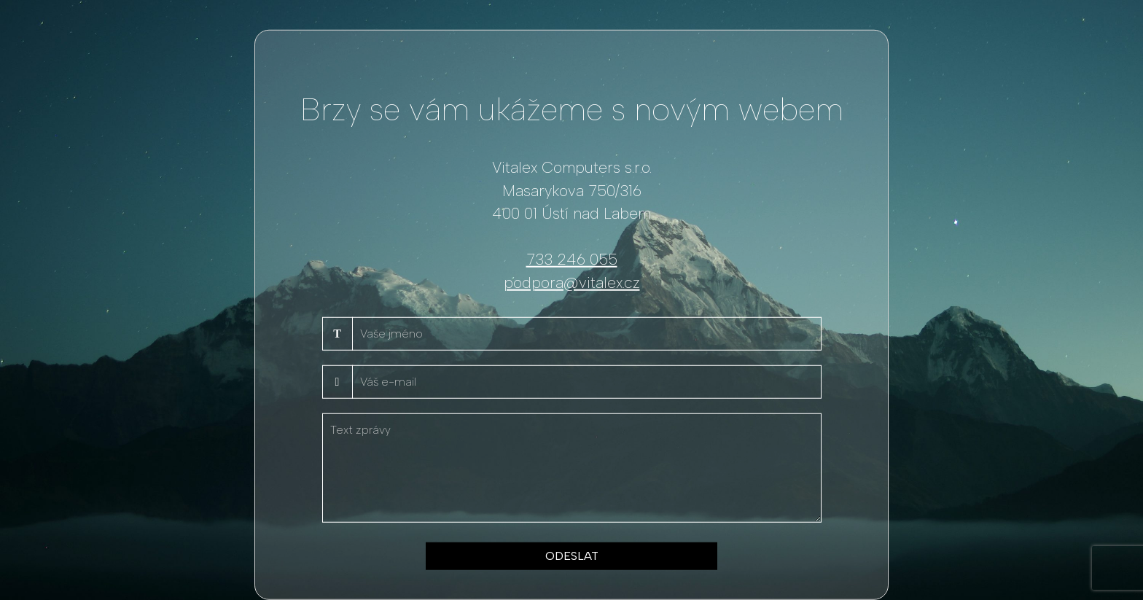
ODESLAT (571, 556)
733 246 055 (571, 259)
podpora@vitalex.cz (572, 282)
